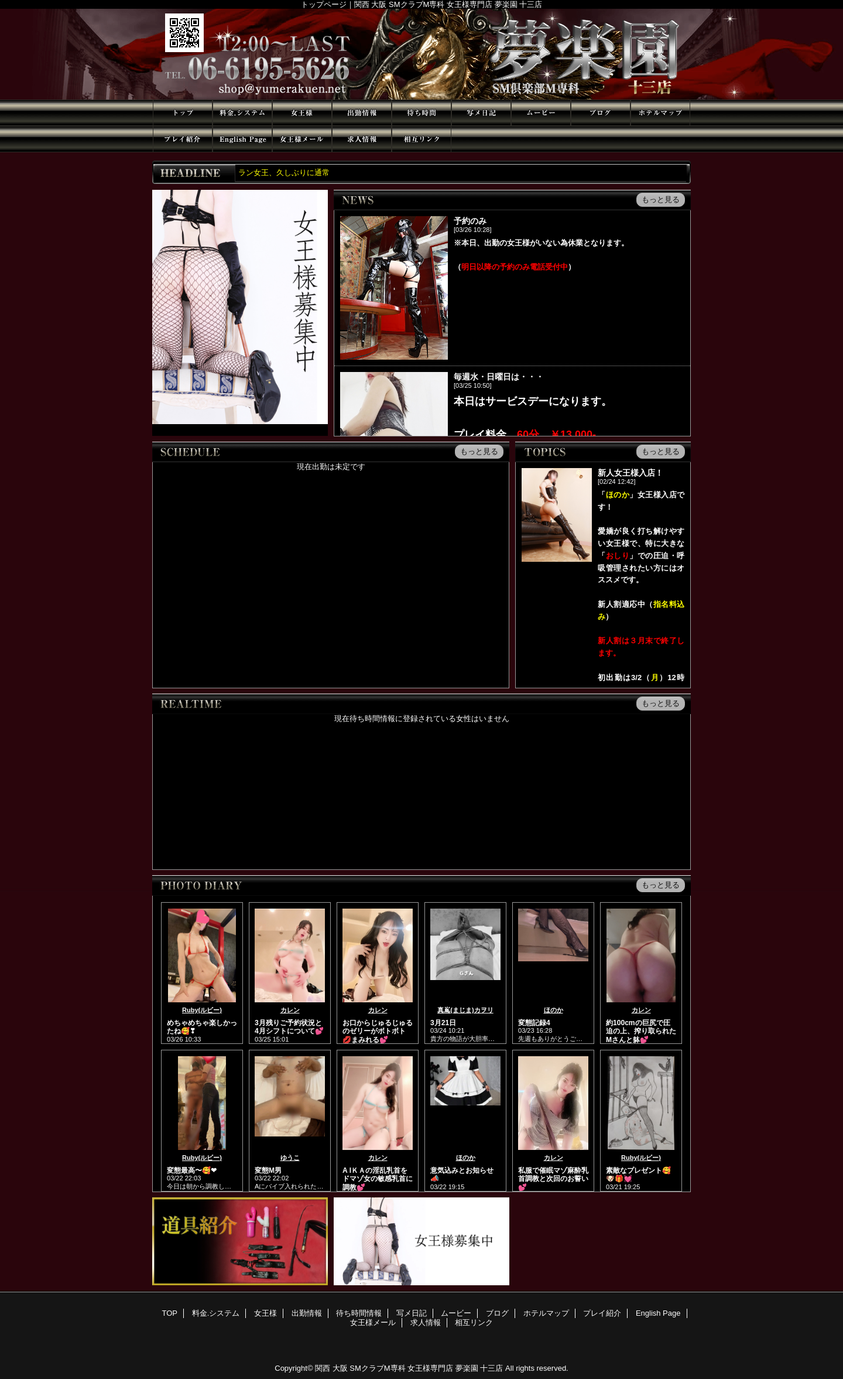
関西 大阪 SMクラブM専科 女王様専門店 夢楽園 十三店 (409, 1368)
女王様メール (302, 139)
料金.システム (242, 113)
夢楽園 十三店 (421, 54)
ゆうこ (290, 1157)
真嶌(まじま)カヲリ (465, 1009)
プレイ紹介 (183, 139)
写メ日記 (481, 113)
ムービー (541, 113)
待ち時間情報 (421, 113)
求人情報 (362, 139)
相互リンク (421, 139)
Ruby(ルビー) (202, 1009)
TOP (183, 113)
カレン (290, 1009)
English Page (242, 139)
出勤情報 (362, 113)
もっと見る (661, 199)
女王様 (302, 113)
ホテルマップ (660, 113)
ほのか (553, 1009)
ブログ (600, 113)
